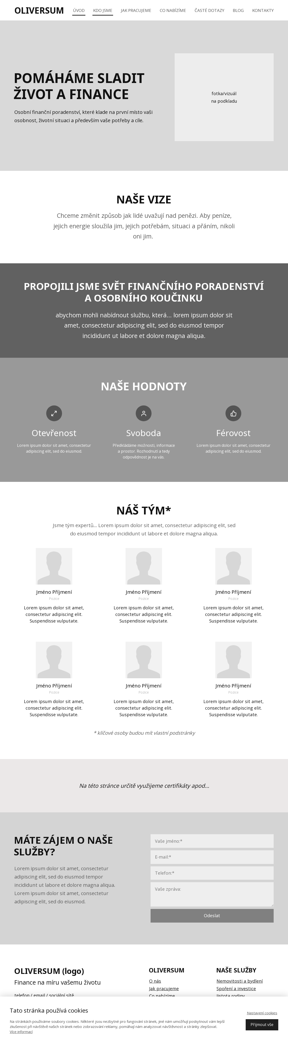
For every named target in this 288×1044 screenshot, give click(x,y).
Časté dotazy (209, 10)
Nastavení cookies (262, 1012)
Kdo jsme (102, 10)
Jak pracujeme (136, 10)
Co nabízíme (173, 10)
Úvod (79, 10)
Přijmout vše (262, 1024)
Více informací (21, 1031)
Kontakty (263, 10)
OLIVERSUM (39, 10)
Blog (238, 10)
